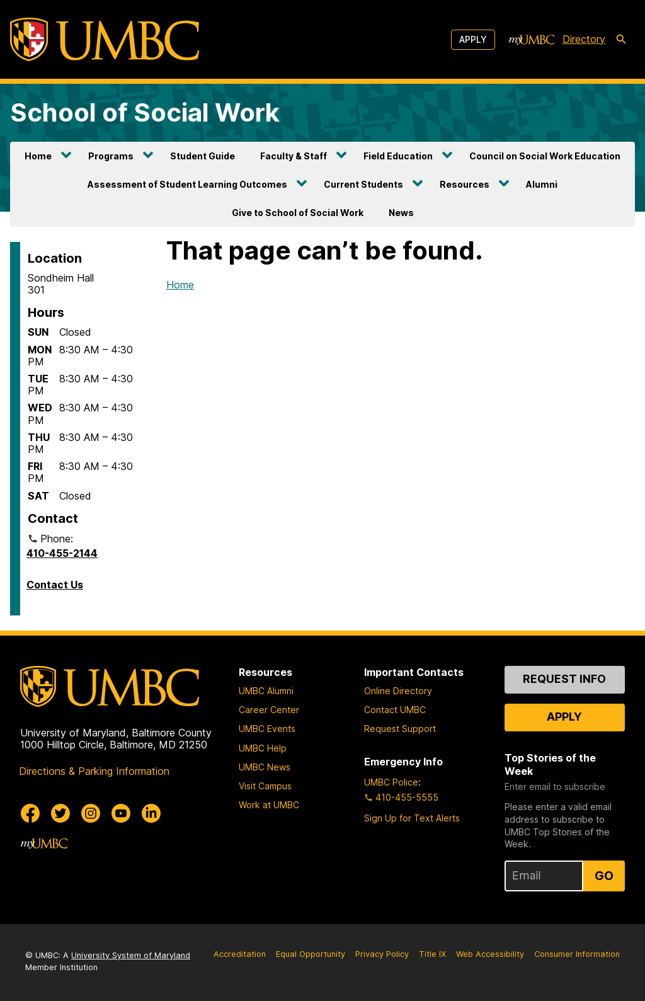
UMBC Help (263, 748)
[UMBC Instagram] (91, 813)
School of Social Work (145, 112)
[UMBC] (104, 39)
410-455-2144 (62, 553)
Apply (473, 39)
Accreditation (240, 954)
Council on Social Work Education (544, 156)
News (401, 212)
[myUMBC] (531, 40)
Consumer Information (577, 954)
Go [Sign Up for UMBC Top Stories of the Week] (604, 875)
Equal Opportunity (310, 954)
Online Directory (398, 690)
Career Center (269, 709)
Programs (111, 156)
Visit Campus (265, 786)
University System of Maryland (130, 955)
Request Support (400, 728)
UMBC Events (267, 728)
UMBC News (264, 767)
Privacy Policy (382, 954)
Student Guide (202, 156)
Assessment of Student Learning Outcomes (187, 184)
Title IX (432, 954)
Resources (464, 184)
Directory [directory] (584, 39)
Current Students (363, 184)
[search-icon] (621, 40)
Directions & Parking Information (94, 771)
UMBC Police (391, 782)
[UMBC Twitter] (60, 813)
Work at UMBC (269, 804)
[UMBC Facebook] (30, 813)
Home (38, 156)
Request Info (564, 678)
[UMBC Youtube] (121, 813)
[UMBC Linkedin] (151, 813)
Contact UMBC (395, 709)
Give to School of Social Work (297, 212)
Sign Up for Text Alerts (412, 818)
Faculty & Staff (293, 156)
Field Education (398, 156)
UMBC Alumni (266, 690)
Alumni (541, 184)
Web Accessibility (490, 954)
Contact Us (54, 584)
